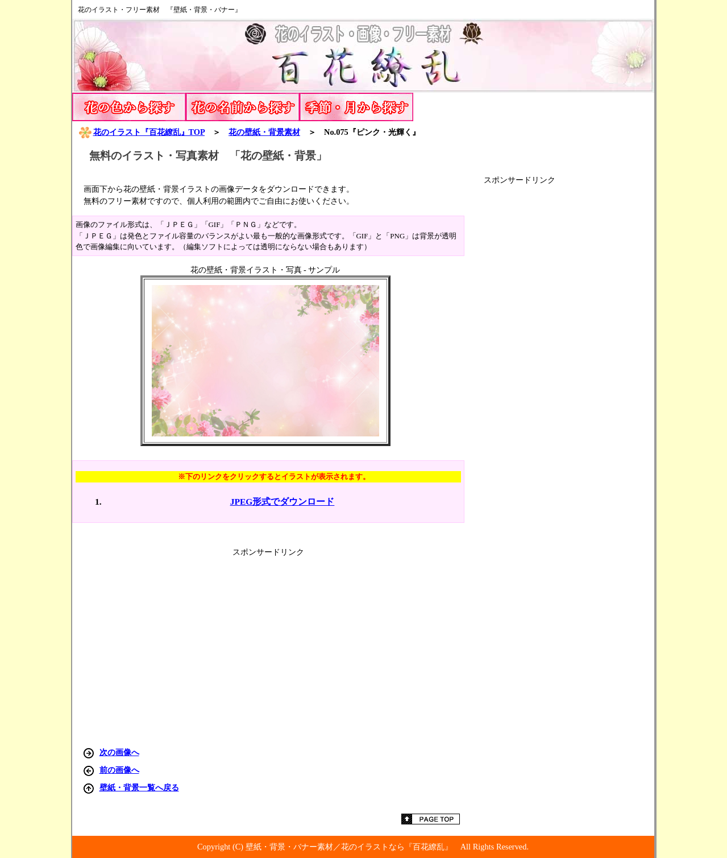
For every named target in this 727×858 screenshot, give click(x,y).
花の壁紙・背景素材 (264, 132)
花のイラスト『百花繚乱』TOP (141, 132)
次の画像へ (119, 752)
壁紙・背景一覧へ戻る (139, 787)
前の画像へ (119, 769)
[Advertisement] (569, 356)
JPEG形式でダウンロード (282, 501)
